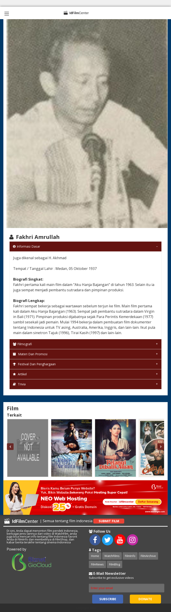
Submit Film (109, 521)
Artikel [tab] (20, 374)
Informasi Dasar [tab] (26, 246)
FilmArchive (148, 556)
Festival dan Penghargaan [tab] (34, 364)
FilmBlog (114, 564)
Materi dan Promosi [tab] (30, 354)
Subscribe (107, 599)
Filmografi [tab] (22, 344)
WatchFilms (112, 556)
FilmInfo (130, 556)
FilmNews (97, 564)
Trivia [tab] (19, 384)
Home (95, 556)
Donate (145, 599)
